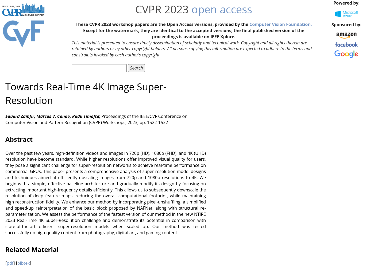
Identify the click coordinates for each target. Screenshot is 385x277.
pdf (10, 263)
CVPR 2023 (162, 9)
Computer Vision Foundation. (280, 24)
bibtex (23, 263)
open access (221, 9)
